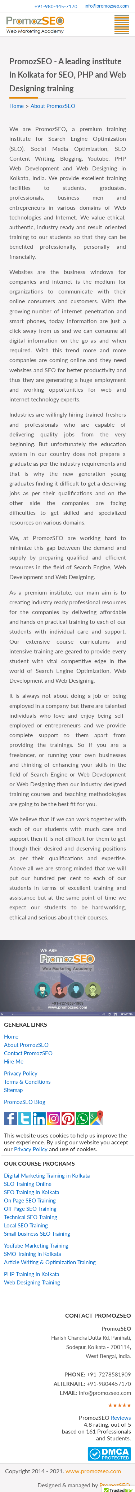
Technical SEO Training (30, 1217)
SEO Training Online (27, 1183)
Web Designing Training (32, 1282)
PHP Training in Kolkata (31, 1274)
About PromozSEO (26, 1044)
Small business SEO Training (37, 1233)
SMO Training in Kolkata (32, 1253)
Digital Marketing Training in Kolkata (47, 1175)
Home (11, 1036)
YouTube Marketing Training (36, 1245)
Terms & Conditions (27, 1081)
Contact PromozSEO (28, 1053)
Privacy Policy (20, 1073)
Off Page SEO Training (30, 1208)
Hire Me (13, 1061)
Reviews (121, 1417)
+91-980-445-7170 (56, 6)
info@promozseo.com (107, 6)
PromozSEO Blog (24, 1102)
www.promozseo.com (93, 1470)
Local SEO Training (26, 1225)
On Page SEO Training (30, 1200)
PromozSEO (114, 1485)
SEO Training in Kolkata (31, 1192)
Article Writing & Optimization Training (50, 1262)
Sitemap (13, 1090)
